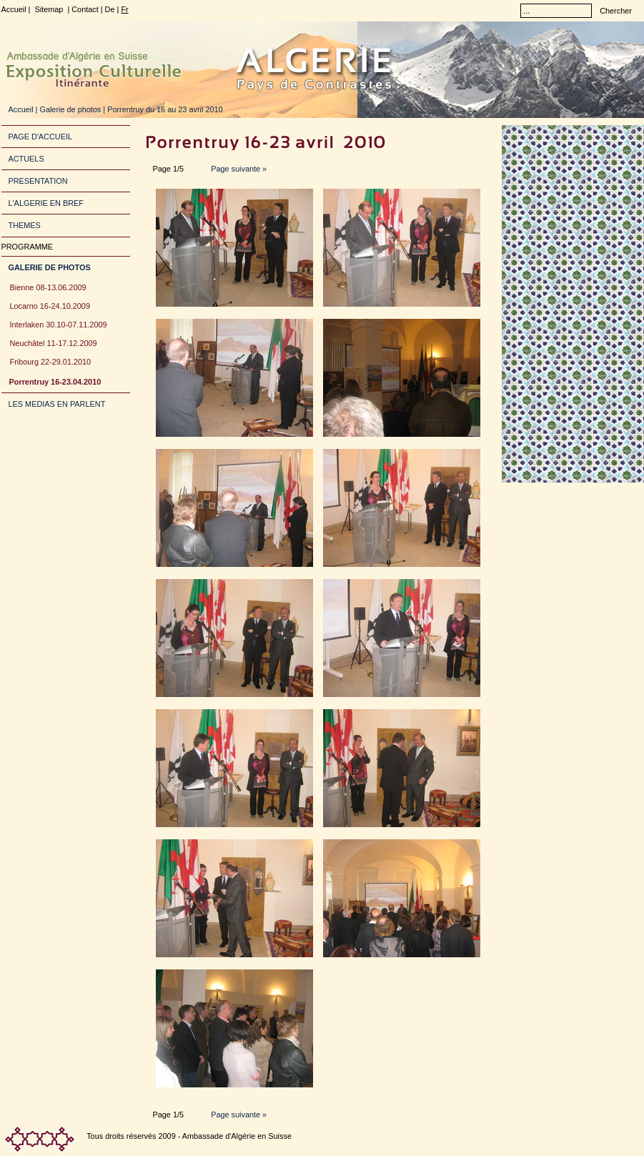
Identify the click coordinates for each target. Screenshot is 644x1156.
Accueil (13, 9)
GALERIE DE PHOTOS (50, 267)
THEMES (25, 225)
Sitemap (48, 9)
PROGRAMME (27, 246)
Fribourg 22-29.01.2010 (50, 361)
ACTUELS (26, 158)
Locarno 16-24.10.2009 (50, 306)
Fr (124, 9)
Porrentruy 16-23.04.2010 (55, 381)
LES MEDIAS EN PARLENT (57, 404)
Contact (84, 9)
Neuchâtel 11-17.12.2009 (53, 343)
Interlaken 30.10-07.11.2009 (58, 324)
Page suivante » (238, 168)
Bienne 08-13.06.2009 (48, 287)
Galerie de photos (70, 109)
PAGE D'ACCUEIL (41, 136)
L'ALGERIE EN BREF (46, 203)
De (110, 9)
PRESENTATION (38, 181)
